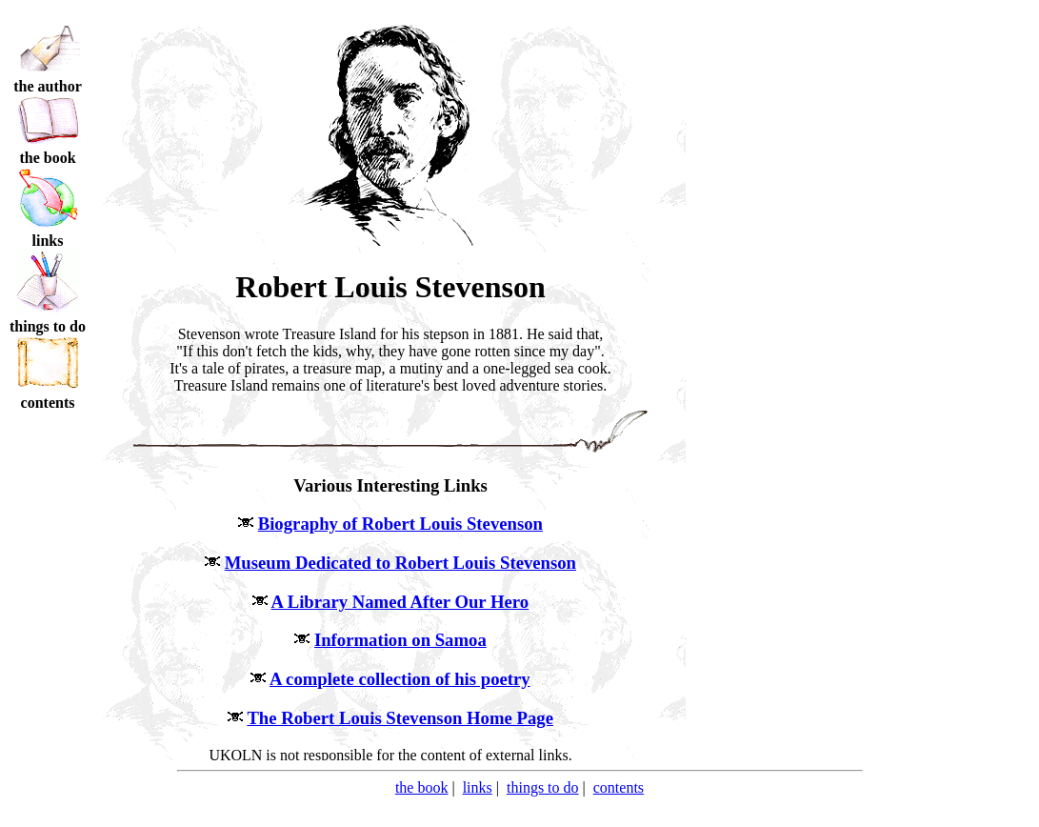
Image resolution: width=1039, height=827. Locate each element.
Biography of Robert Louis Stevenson (400, 524)
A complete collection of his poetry (400, 679)
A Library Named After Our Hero (400, 602)
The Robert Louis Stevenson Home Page (400, 718)
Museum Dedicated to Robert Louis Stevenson (400, 563)
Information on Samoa (400, 640)
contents (618, 787)
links (477, 787)
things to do (543, 787)
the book (422, 787)
